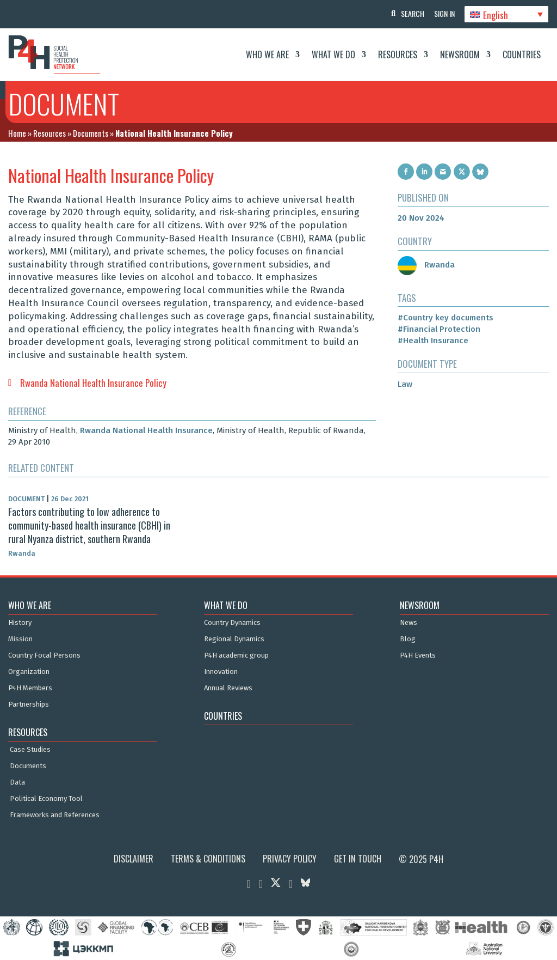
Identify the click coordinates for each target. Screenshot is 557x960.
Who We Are (267, 54)
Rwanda (426, 265)
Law (405, 384)
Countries (522, 54)
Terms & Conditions (208, 858)
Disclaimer (133, 858)
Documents (90, 133)
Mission (20, 639)
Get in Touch (357, 858)
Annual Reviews (228, 688)
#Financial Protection (439, 329)
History (20, 623)
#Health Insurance (433, 340)
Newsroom (460, 54)
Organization (28, 672)
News (408, 623)
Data (17, 782)
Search (410, 13)
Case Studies (30, 750)
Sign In (442, 13)
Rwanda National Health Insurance (146, 430)
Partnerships (28, 704)
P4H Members (30, 688)
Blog (408, 639)
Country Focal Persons (44, 655)
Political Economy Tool (46, 799)
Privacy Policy (290, 858)
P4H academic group (236, 655)
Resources (397, 54)
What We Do (333, 54)
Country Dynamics (232, 623)
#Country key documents (445, 318)
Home (17, 133)
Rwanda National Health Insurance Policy (93, 383)
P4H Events (418, 655)
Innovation (221, 672)
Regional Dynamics (234, 639)
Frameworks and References (55, 815)
